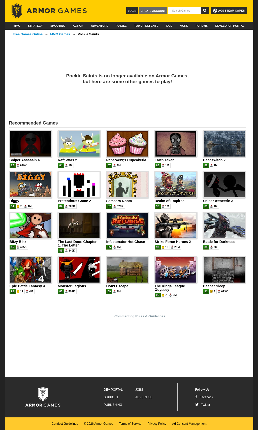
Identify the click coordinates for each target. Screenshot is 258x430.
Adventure (99, 25)
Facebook (204, 397)
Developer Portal (229, 25)
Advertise (143, 397)
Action (78, 25)
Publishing (113, 405)
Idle (169, 25)
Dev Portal (113, 389)
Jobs (139, 389)
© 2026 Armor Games (98, 423)
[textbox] (184, 10)
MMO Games (60, 34)
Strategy (35, 25)
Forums (202, 25)
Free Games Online (28, 34)
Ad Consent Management (189, 423)
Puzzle (121, 25)
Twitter (202, 405)
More (184, 25)
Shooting (57, 25)
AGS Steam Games (229, 11)
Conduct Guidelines (65, 423)
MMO (17, 25)
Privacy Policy (156, 423)
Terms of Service (130, 423)
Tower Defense (146, 25)
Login (132, 10)
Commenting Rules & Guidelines (139, 316)
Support (111, 397)
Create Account (153, 10)
